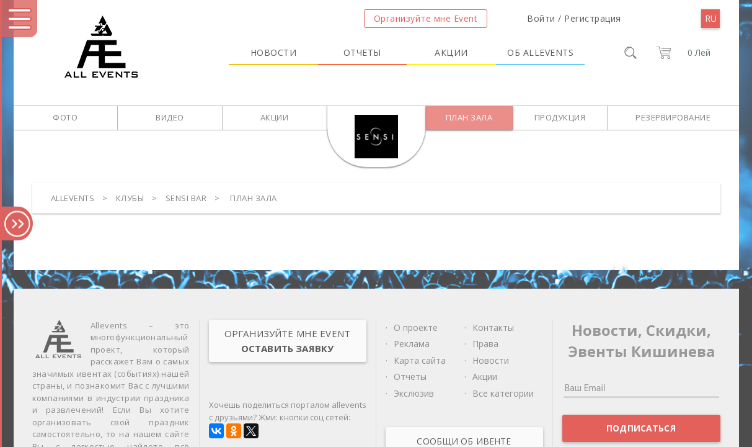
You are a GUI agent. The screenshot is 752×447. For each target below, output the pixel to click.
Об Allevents (540, 52)
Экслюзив (414, 393)
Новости (273, 52)
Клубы (130, 198)
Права (485, 344)
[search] (630, 52)
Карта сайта (420, 360)
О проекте (416, 327)
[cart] (681, 52)
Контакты (493, 327)
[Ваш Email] (641, 388)
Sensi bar (186, 198)
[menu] (710, 18)
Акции (451, 52)
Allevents (73, 198)
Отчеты (362, 52)
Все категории (503, 393)
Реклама (412, 344)
